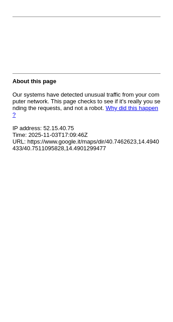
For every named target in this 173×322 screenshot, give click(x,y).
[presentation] (80, 47)
